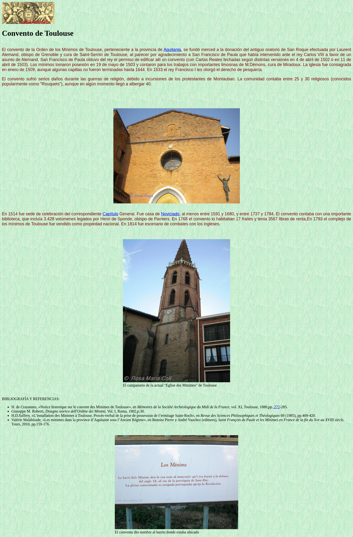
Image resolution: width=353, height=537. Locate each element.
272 (276, 407)
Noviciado (170, 214)
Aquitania (172, 49)
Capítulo (110, 214)
